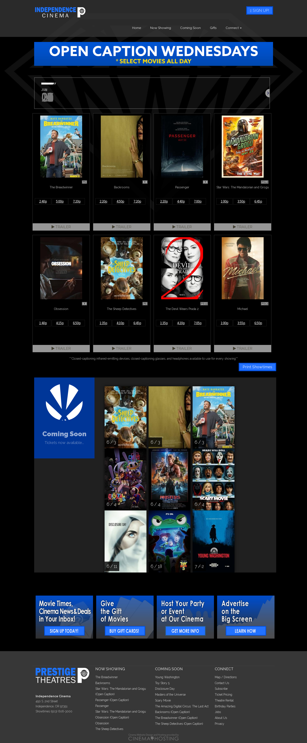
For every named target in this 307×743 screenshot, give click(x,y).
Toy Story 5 (162, 683)
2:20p (103, 201)
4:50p (120, 201)
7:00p (198, 201)
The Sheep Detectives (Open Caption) (179, 723)
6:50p (77, 323)
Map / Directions (226, 677)
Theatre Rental (224, 700)
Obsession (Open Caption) (112, 717)
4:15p (60, 323)
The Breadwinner (106, 677)
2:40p (43, 201)
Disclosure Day (165, 688)
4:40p (181, 201)
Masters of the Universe (170, 694)
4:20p (181, 323)
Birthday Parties (225, 706)
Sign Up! (259, 10)
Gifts (213, 28)
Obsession (102, 723)
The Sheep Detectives (109, 729)
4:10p (120, 323)
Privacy (219, 723)
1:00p (224, 201)
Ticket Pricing (223, 694)
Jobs (218, 712)
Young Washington (167, 677)
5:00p (60, 201)
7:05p (198, 323)
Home (136, 28)
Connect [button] (234, 28)
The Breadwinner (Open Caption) (176, 718)
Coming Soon (190, 28)
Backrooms (102, 683)
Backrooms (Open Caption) (172, 712)
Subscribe (221, 688)
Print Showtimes (257, 367)
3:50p (241, 201)
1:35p (103, 323)
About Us (221, 718)
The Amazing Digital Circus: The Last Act (182, 706)
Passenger (102, 706)
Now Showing (160, 28)
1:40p (43, 323)
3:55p (241, 323)
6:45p (258, 201)
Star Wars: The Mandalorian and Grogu (120, 711)
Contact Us (222, 683)
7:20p (77, 201)
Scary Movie (163, 700)
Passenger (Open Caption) (112, 700)
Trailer (61, 227)
